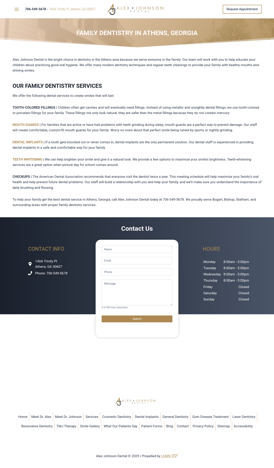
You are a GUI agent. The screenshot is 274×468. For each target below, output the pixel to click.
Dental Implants (147, 417)
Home (22, 417)
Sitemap (223, 426)
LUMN (169, 456)
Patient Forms (151, 426)
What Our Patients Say (120, 426)
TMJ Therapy (66, 426)
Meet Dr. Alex (41, 417)
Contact (183, 426)
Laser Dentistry (244, 417)
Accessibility (243, 426)
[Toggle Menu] (17, 9)
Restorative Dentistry (37, 426)
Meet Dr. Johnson (68, 417)
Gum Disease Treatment (210, 417)
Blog (169, 426)
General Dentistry (176, 417)
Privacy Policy (203, 426)
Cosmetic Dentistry (116, 417)
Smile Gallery (90, 426)
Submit (136, 318)
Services (92, 417)
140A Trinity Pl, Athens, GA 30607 (72, 9)
